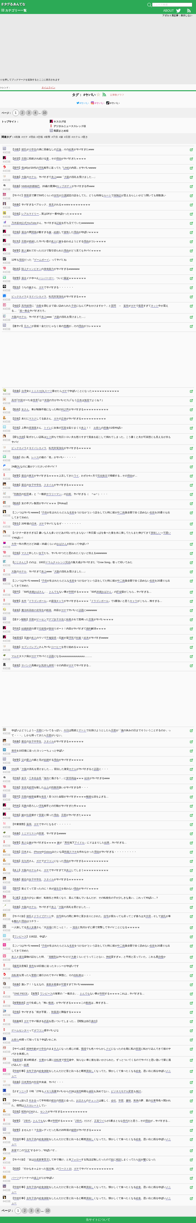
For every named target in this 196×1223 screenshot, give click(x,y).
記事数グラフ (117, 95)
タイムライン (48, 87)
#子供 (54, 136)
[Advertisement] (98, 47)
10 (44, 112)
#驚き (85, 136)
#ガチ (24, 136)
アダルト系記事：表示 (177, 15)
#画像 (17, 136)
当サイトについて (98, 1219)
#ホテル (76, 136)
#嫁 (61, 136)
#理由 (32, 136)
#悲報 (40, 136)
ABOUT (168, 10)
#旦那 (67, 136)
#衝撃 (47, 136)
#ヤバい (82, 103)
